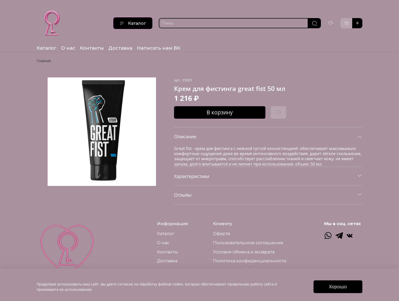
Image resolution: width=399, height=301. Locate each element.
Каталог (133, 23)
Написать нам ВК (158, 48)
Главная (44, 60)
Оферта (221, 233)
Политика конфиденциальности (250, 260)
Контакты (92, 48)
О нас (68, 48)
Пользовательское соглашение (248, 242)
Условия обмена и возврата (244, 251)
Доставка (120, 48)
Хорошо (338, 286)
